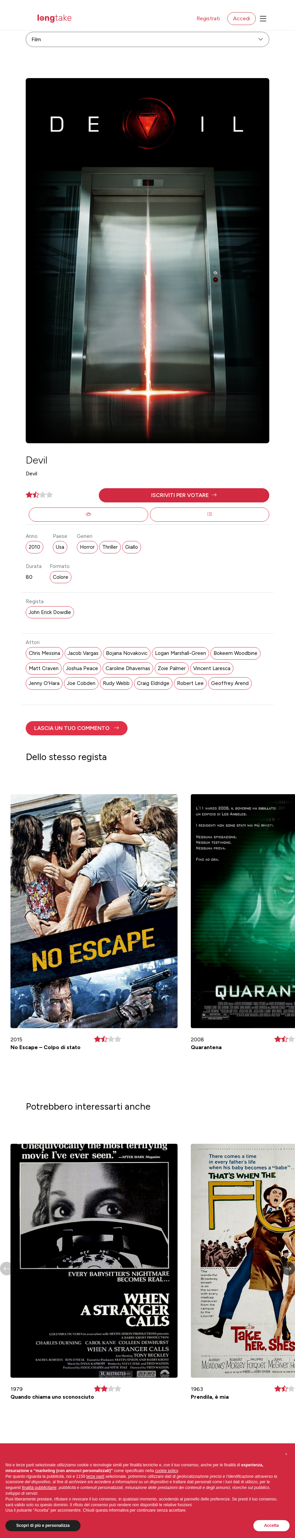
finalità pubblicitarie (39, 1487)
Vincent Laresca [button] (211, 668)
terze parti (95, 1476)
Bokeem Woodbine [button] (235, 653)
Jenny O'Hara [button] (44, 683)
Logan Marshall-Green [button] (180, 653)
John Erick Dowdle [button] (50, 612)
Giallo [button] (131, 547)
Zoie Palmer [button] (172, 668)
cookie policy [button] (166, 1470)
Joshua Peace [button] (82, 668)
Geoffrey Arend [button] (230, 683)
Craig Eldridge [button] (153, 683)
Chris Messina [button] (44, 653)
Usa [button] (60, 547)
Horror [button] (87, 547)
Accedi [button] (241, 18)
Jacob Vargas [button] (83, 653)
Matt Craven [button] (44, 668)
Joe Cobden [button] (81, 683)
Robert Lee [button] (190, 683)
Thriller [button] (110, 547)
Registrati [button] (208, 18)
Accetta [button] (271, 1525)
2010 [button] (34, 547)
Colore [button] (60, 577)
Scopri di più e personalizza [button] (43, 1525)
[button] (184, 495)
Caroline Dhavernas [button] (128, 668)
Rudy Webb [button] (116, 683)
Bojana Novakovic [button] (127, 653)
